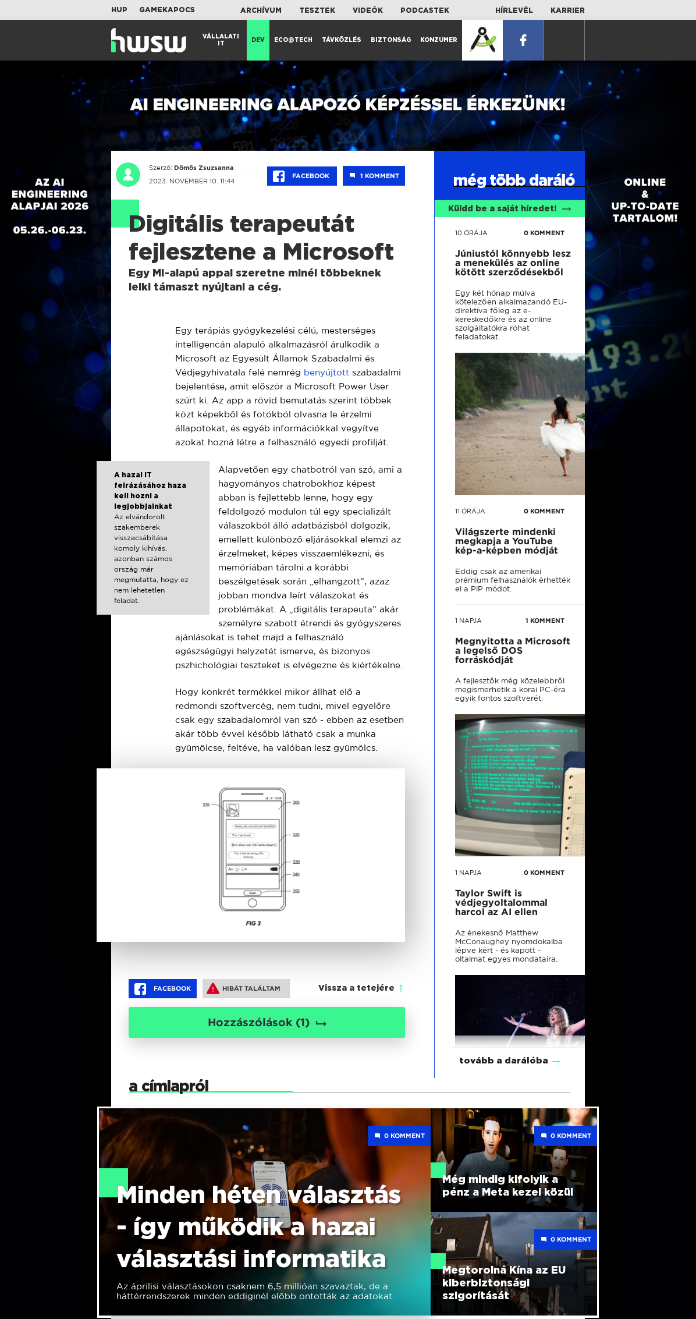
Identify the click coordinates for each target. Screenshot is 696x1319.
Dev (258, 40)
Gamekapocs (167, 9)
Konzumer (438, 40)
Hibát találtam (243, 988)
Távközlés (341, 40)
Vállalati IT (221, 40)
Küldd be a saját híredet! (509, 209)
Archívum (261, 10)
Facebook (302, 176)
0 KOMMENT (544, 233)
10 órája (471, 232)
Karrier (568, 10)
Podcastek (424, 10)
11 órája (470, 511)
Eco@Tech (293, 40)
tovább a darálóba (503, 1047)
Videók (368, 10)
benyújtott (326, 372)
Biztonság (391, 40)
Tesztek (317, 10)
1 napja (468, 620)
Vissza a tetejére (356, 988)
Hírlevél (514, 10)
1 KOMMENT (544, 620)
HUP (119, 9)
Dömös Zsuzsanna (204, 168)
